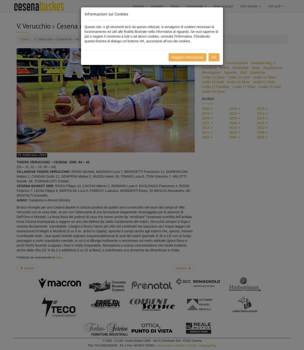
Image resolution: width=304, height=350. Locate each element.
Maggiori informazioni (187, 57)
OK (214, 57)
